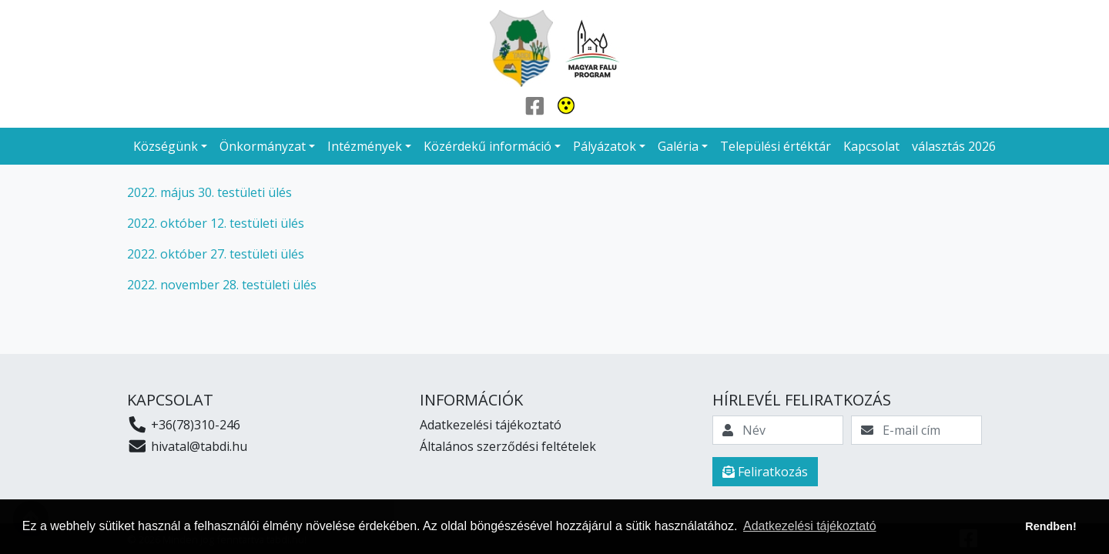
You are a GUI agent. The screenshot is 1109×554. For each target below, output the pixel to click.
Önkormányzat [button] (262, 146)
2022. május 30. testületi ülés (211, 192)
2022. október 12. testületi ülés (215, 223)
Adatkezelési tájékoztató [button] (809, 525)
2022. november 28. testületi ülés (222, 284)
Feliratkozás (765, 471)
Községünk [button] (165, 146)
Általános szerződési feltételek (508, 446)
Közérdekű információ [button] (487, 146)
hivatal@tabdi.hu (187, 446)
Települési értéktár (775, 146)
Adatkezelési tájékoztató (490, 424)
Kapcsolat (871, 146)
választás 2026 (954, 146)
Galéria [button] (678, 146)
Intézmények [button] (364, 146)
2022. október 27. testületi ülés (215, 253)
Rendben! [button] (1050, 526)
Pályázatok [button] (604, 146)
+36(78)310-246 (183, 424)
